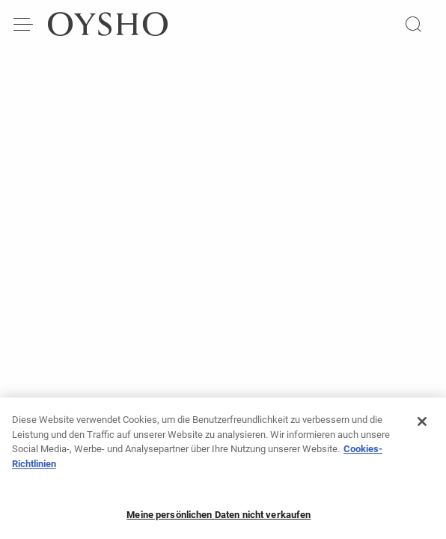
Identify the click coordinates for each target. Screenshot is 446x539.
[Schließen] (422, 425)
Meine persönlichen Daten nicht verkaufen (218, 519)
